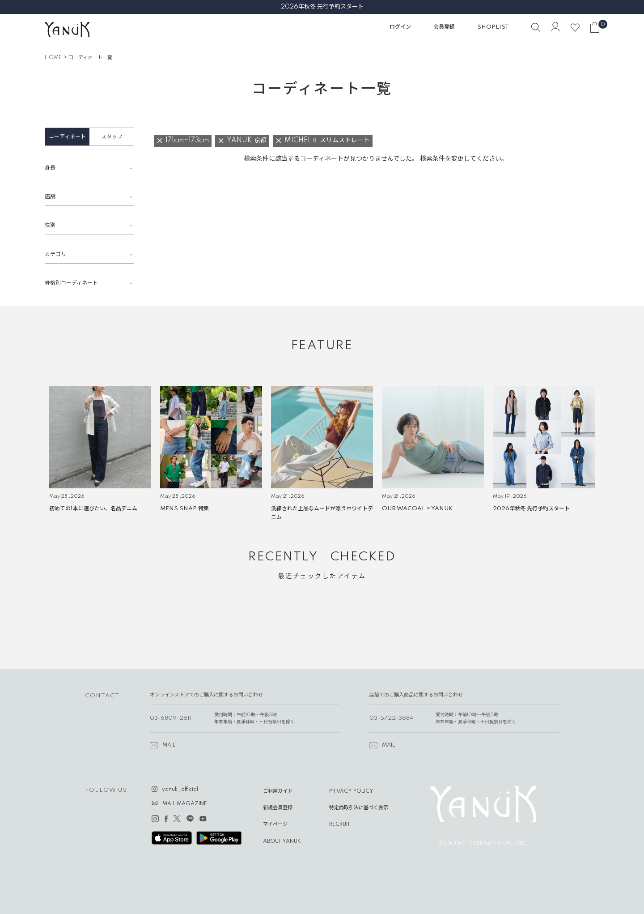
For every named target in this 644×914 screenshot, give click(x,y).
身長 (50, 168)
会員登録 (444, 27)
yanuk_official (180, 789)
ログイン (400, 27)
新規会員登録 (277, 808)
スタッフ (112, 137)
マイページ (275, 824)
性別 (50, 225)
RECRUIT (339, 824)
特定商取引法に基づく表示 (358, 808)
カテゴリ (55, 254)
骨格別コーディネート (71, 283)
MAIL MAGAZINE (184, 804)
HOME (53, 57)
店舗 (50, 197)
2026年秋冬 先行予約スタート (322, 7)
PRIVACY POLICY (351, 791)
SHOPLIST (493, 27)
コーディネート (67, 137)
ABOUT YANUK (282, 841)
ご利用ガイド (277, 791)
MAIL (168, 745)
